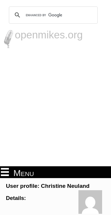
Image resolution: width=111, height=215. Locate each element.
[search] (52, 15)
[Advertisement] (55, 106)
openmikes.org (49, 34)
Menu (17, 172)
